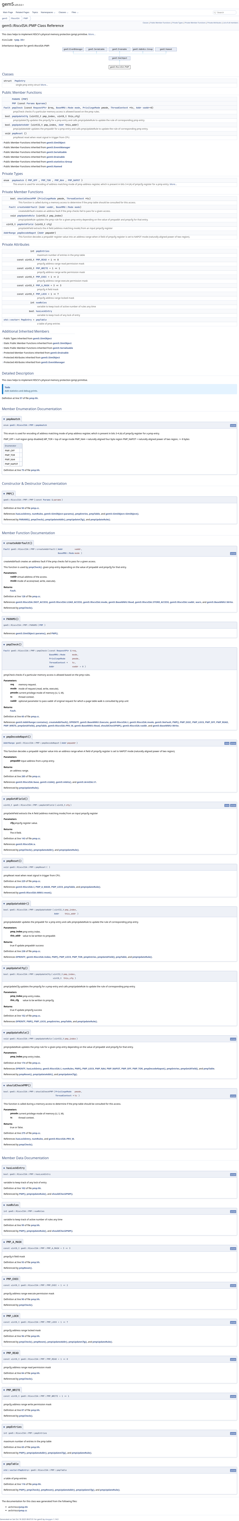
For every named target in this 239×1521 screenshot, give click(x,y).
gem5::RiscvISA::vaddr (182, 602)
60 (22, 716)
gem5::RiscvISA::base (27, 782)
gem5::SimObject (56, 142)
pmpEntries (42, 251)
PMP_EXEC (41, 276)
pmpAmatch (18, 180)
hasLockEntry (44, 311)
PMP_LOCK (41, 294)
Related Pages (22, 12)
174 (23, 1062)
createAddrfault (27, 207)
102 (23, 1188)
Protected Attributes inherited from (31, 357)
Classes (63, 12)
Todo (7, 387)
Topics (35, 12)
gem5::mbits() (63, 782)
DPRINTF (74, 722)
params (41, 103)
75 (22, 470)
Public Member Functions (160, 23)
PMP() (54, 633)
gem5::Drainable (56, 156)
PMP (26, 18)
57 (21, 398)
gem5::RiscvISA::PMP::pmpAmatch (28, 425)
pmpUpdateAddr (20, 124)
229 (23, 881)
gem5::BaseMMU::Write (220, 602)
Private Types (177, 23)
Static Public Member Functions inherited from (37, 343)
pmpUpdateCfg (20, 116)
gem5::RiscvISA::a (25, 844)
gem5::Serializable (57, 152)
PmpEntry (20, 80)
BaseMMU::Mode (64, 107)
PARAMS (16, 99)
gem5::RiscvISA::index (38, 956)
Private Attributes (214, 23)
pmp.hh (19, 39)
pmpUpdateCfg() (75, 519)
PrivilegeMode (91, 107)
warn (198, 602)
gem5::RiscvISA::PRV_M (60, 725)
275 (23, 1133)
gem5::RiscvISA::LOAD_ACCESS (65, 602)
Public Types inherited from (27, 338)
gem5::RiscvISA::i (119, 722)
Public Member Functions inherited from (33, 142)
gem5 (4, 18)
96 (22, 1336)
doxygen (49, 1519)
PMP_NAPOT (74, 180)
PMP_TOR (46, 180)
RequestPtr (40, 107)
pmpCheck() (37, 519)
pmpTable (41, 319)
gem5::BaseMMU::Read (121, 602)
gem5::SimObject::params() (59, 513)
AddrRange (10, 232)
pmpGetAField (25, 224)
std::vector (11, 319)
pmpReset (17, 133)
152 (23, 1015)
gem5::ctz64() (47, 782)
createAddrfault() (58, 722)
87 (22, 1410)
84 (22, 1373)
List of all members (230, 23)
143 (23, 838)
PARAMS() (24, 519)
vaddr (146, 107)
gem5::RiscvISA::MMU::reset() (35, 892)
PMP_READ (41, 259)
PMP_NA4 (59, 180)
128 (23, 596)
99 (22, 1225)
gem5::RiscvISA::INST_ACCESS (32, 602)
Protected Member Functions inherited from (35, 352)
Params (31, 103)
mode (77, 107)
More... (92, 34)
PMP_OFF (32, 180)
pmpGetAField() (26, 725)
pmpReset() (25, 1074)
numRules (41, 302)
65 (22, 1447)
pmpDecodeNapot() (154, 1068)
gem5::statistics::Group (59, 161)
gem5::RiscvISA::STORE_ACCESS (152, 602)
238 (23, 951)
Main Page (8, 12)
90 (22, 1299)
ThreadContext (119, 107)
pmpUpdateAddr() (55, 519)
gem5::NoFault (163, 722)
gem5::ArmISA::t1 (86, 782)
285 (23, 776)
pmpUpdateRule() (100, 519)
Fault (7, 107)
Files (75, 12)
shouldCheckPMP (26, 198)
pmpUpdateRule (26, 215)
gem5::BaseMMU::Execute (94, 722)
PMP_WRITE (42, 268)
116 (23, 1484)
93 (22, 1262)
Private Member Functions (195, 23)
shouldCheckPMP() (111, 725)
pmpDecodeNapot (26, 232)
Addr (138, 107)
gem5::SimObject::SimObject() (122, 513)
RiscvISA (15, 18)
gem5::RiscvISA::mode (95, 602)
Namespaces (48, 12)
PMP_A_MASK (42, 285)
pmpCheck (17, 107)
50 (22, 508)
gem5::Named (54, 166)
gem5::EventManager (58, 147)
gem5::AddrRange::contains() (32, 722)
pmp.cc (35, 508)
